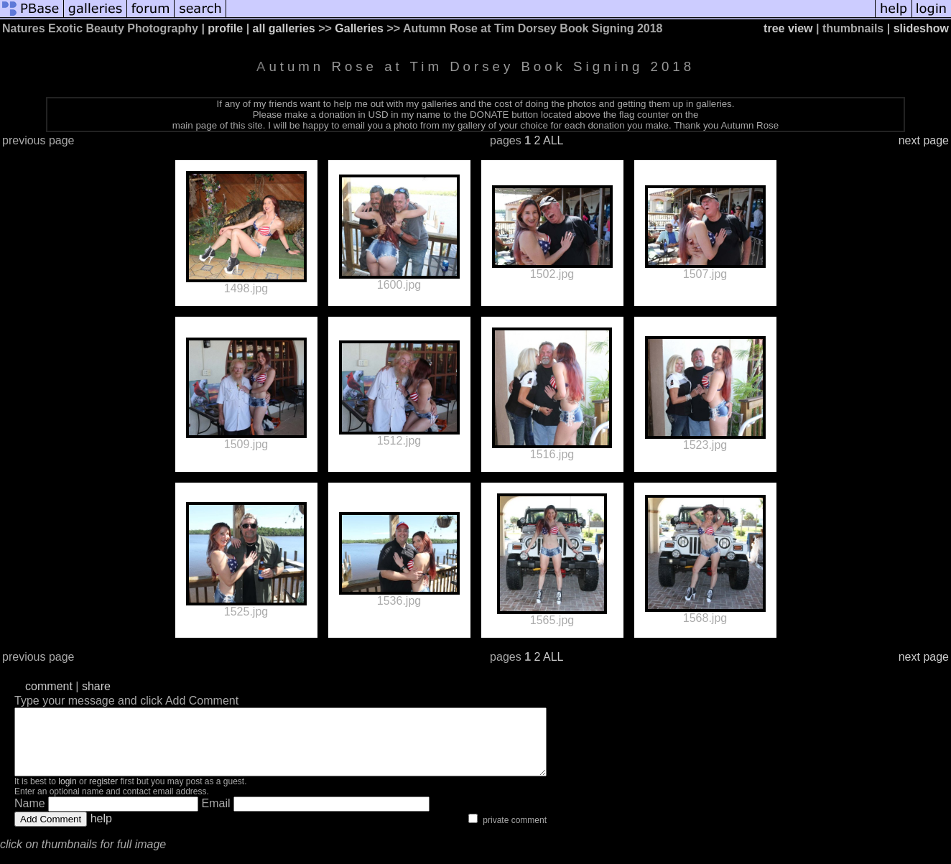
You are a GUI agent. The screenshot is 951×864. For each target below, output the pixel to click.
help (101, 831)
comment (49, 686)
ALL (553, 140)
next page (924, 140)
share (96, 686)
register (103, 794)
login (67, 794)
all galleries (284, 28)
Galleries (359, 28)
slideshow (921, 28)
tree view (788, 28)
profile (225, 28)
